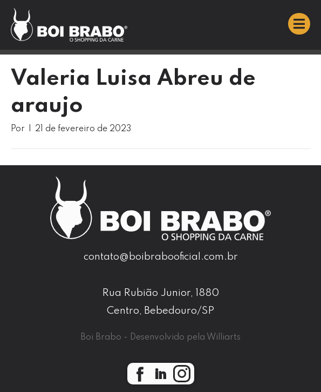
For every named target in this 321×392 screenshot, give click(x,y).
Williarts (224, 337)
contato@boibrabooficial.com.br (161, 257)
